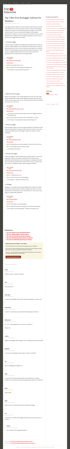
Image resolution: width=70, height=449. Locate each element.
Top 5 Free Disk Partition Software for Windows (55, 53)
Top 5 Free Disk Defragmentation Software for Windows (20, 237)
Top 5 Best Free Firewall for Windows (53, 23)
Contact (28, 3)
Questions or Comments (50, 447)
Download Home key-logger (14, 139)
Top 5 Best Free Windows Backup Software (54, 26)
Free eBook (16, 3)
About (9, 3)
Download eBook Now (13, 257)
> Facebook (53, 104)
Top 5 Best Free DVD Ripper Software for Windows (55, 47)
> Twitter (47, 104)
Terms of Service (42, 447)
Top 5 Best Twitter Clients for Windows (53, 81)
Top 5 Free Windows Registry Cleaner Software (18, 234)
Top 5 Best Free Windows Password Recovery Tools (21, 441)
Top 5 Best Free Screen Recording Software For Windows (56, 64)
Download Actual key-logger (14, 60)
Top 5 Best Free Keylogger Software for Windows (55, 72)
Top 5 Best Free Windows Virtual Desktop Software (55, 37)
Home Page (10, 62)
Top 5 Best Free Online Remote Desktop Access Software (56, 57)
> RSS (57, 104)
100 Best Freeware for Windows (52, 94)
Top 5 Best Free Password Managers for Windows (55, 19)
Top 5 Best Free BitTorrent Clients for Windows (54, 83)
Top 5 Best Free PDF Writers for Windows (53, 34)
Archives (23, 3)
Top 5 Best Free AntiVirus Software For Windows (55, 21)
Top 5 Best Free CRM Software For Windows (54, 78)
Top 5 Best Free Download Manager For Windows (55, 60)
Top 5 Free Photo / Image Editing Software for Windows (56, 62)
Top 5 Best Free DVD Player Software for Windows (18, 236)
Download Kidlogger (12, 199)
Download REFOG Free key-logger (16, 108)
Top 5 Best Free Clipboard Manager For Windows (55, 76)
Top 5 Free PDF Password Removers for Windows (55, 41)
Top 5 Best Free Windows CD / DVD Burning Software (56, 28)
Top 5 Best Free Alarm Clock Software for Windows (55, 39)
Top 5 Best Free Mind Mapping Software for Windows (19, 239)
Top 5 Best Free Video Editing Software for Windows (55, 43)
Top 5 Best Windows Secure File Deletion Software (18, 232)
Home (5, 3)
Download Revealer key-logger (15, 170)
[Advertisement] (42, 11)
